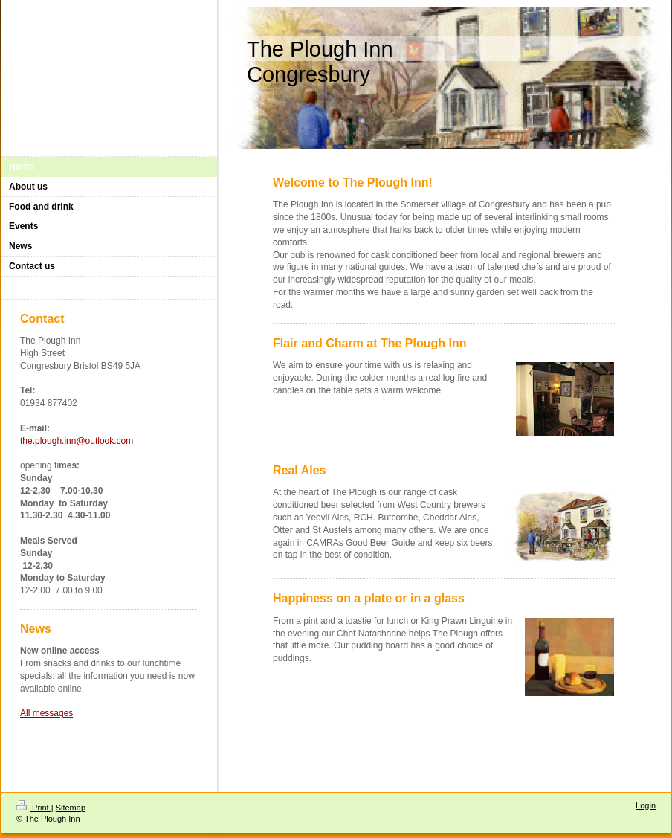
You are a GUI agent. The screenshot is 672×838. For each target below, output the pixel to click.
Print (33, 807)
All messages (46, 713)
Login (646, 805)
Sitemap (70, 807)
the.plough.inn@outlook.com (76, 441)
